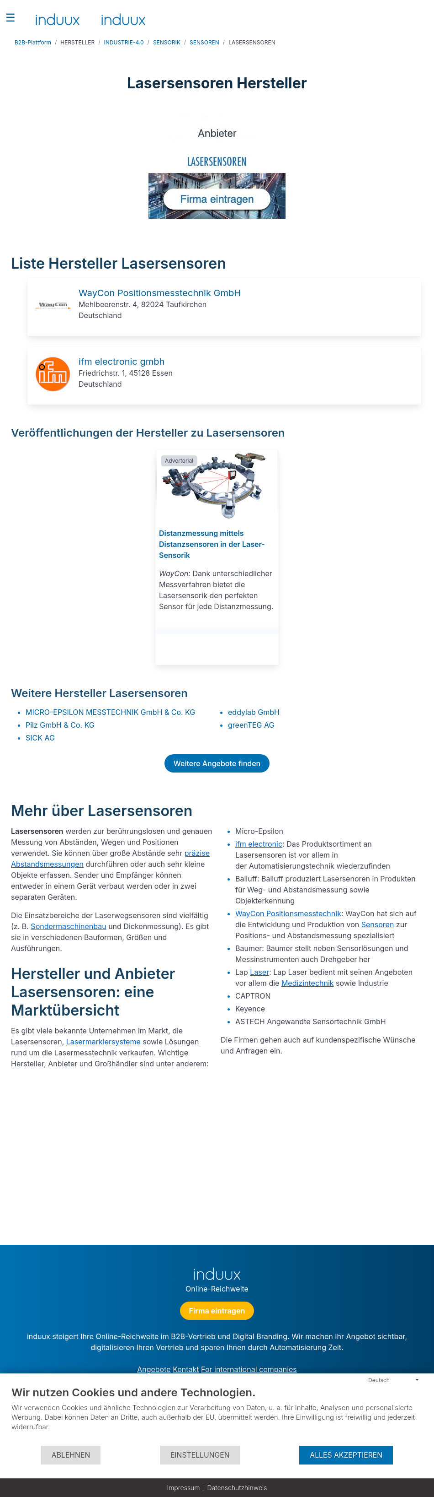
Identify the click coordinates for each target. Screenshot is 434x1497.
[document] (217, 1415)
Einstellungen (200, 1455)
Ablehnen (71, 1455)
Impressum (183, 1488)
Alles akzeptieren (346, 1455)
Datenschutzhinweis (237, 1488)
